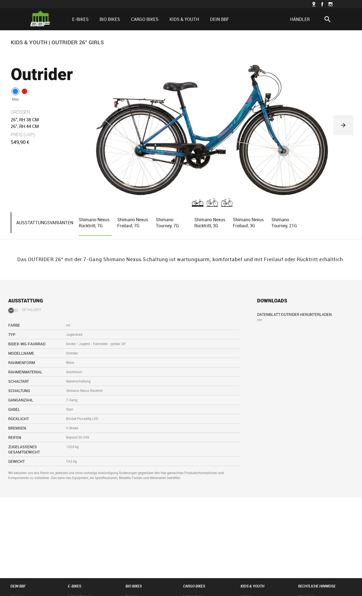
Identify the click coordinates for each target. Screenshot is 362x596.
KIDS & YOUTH (29, 42)
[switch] (13, 310)
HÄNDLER (300, 19)
